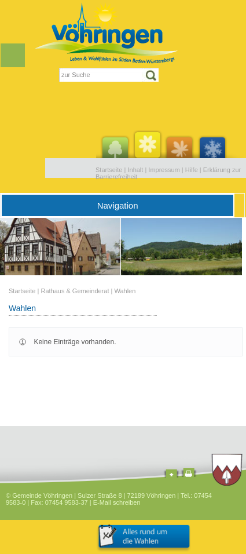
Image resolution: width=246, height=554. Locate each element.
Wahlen (124, 290)
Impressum (163, 169)
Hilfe (191, 169)
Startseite (109, 169)
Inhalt (135, 169)
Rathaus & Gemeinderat (75, 290)
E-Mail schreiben (117, 502)
